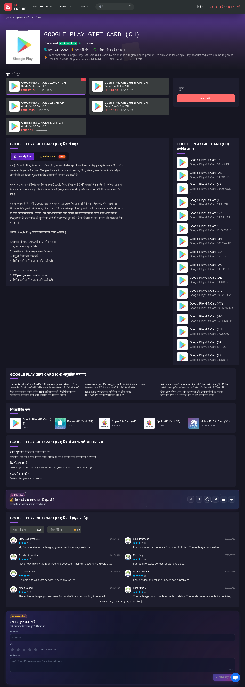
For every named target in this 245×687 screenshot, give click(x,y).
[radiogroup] (25, 543)
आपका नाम (14, 631)
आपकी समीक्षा (15, 655)
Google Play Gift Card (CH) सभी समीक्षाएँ (122, 601)
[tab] (22, 156)
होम (7, 17)
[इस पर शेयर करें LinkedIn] (223, 499)
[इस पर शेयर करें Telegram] (215, 499)
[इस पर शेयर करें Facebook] (190, 499)
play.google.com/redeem (32, 275)
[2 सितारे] (18, 649)
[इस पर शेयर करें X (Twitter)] (199, 499)
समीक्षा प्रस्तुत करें (223, 677)
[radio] (20, 543)
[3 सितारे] (24, 649)
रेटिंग (12, 645)
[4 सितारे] (29, 649)
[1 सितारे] (12, 649)
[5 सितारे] (35, 649)
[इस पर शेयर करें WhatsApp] (207, 499)
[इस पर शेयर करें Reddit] (231, 499)
